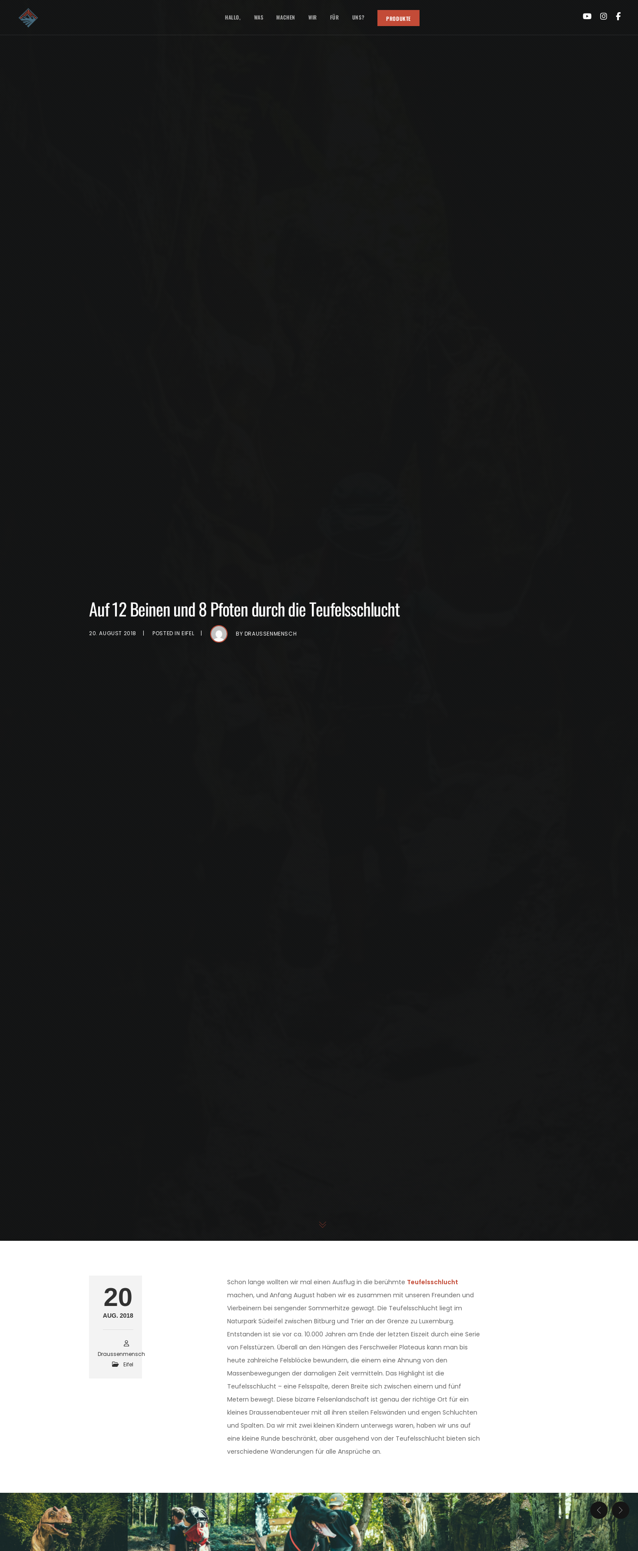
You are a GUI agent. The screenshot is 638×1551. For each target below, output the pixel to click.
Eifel (188, 633)
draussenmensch (271, 633)
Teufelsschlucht (432, 1282)
